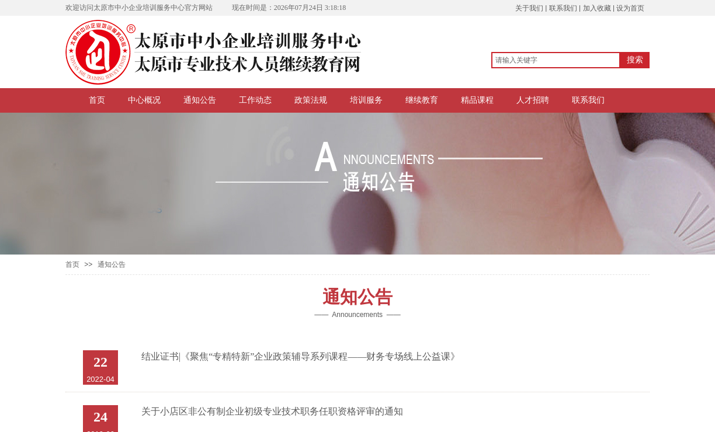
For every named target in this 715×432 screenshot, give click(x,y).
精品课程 (477, 100)
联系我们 (588, 100)
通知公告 (199, 100)
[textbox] (555, 60)
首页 (97, 100)
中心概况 (144, 100)
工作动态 (255, 100)
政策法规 (310, 100)
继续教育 (421, 100)
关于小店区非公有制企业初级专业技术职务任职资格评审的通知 (272, 411)
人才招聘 (532, 100)
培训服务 (366, 100)
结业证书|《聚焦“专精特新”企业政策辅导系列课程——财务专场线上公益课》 (300, 356)
